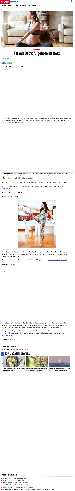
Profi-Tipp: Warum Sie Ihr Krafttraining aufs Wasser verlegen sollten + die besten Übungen (27, 489)
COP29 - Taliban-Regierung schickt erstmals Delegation (17, 487)
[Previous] (1, 5)
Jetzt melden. (24, 349)
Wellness (23, 5)
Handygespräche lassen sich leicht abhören (14, 478)
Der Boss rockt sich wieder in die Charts (13, 480)
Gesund (4, 5)
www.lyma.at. (6, 189)
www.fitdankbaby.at (8, 335)
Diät (28, 5)
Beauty (10, 5)
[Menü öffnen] (2, 2)
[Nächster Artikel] (71, 362)
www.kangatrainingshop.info (57, 260)
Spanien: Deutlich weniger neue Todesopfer (14, 482)
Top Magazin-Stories (17, 353)
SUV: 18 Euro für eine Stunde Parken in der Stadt (15, 485)
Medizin (34, 5)
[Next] (72, 5)
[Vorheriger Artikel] (3, 362)
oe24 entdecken (9, 475)
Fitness (16, 5)
